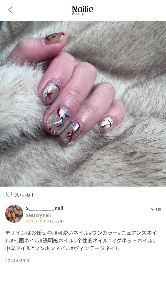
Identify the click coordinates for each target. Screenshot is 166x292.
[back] (10, 10)
